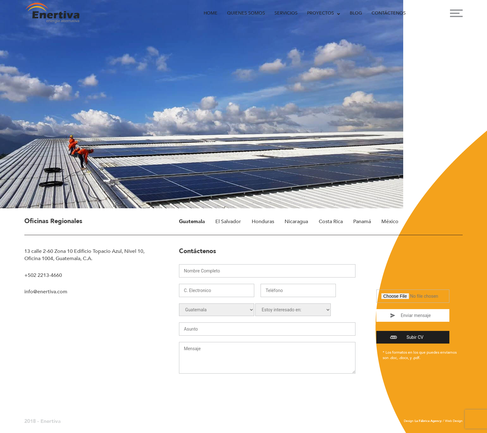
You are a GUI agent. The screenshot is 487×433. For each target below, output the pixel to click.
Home (211, 13)
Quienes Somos (246, 13)
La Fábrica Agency (428, 421)
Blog (356, 13)
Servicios (286, 13)
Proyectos (320, 13)
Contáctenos (389, 13)
